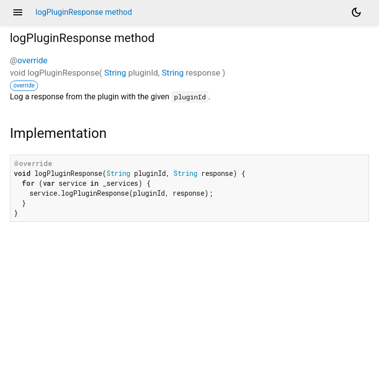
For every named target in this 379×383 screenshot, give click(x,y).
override (32, 60)
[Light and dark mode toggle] (356, 12)
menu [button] (18, 12)
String (115, 73)
